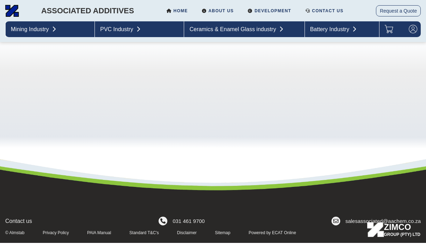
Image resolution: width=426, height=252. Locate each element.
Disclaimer (187, 232)
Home (177, 10)
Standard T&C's (144, 232)
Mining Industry (34, 29)
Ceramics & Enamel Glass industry (237, 29)
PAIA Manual (99, 232)
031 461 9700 (182, 221)
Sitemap (222, 232)
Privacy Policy (56, 232)
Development (269, 10)
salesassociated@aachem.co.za (376, 221)
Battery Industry (334, 29)
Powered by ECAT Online (272, 232)
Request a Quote (398, 11)
